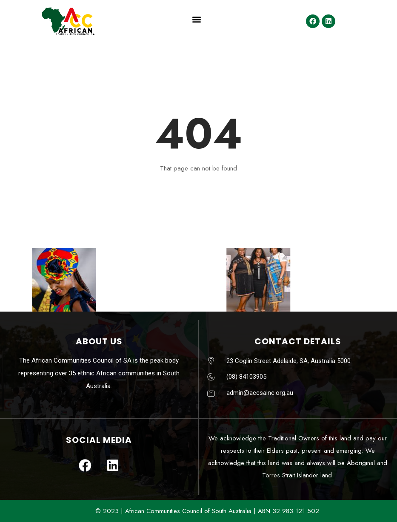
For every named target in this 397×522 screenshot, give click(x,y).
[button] (196, 19)
